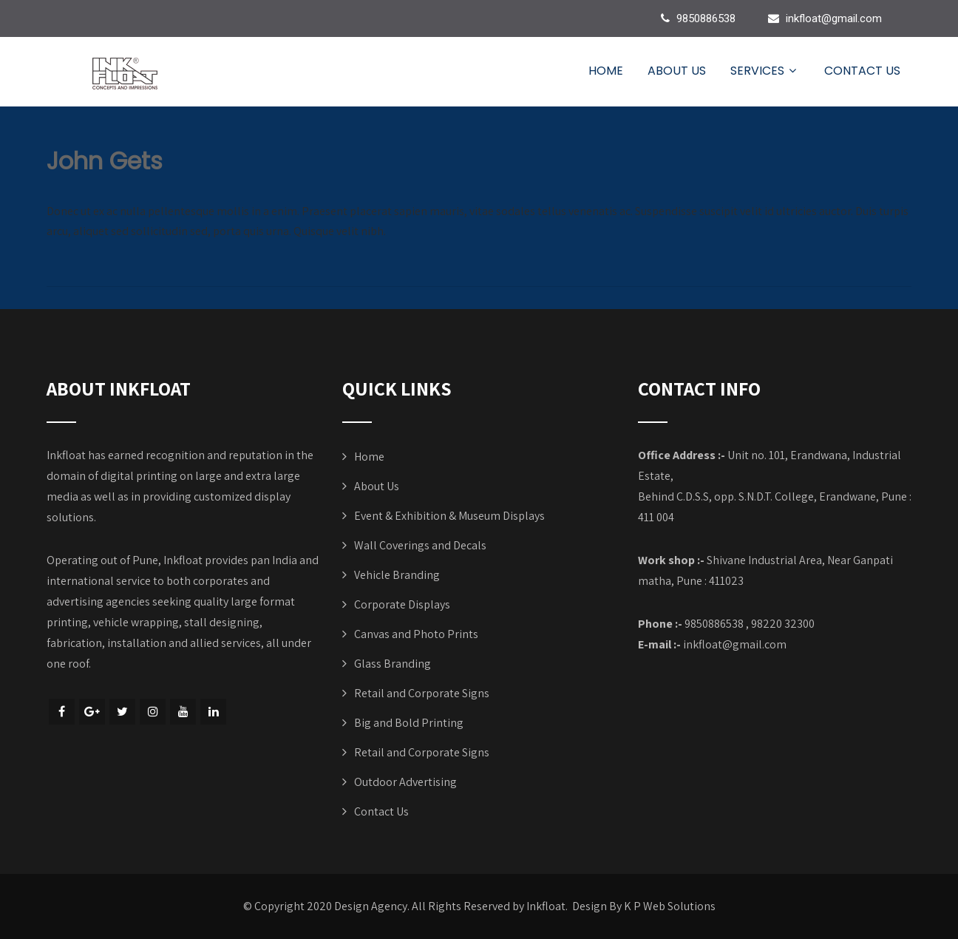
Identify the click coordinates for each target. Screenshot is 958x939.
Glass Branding (392, 663)
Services (765, 70)
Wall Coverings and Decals (420, 545)
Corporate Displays (402, 604)
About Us (677, 70)
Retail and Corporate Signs (421, 693)
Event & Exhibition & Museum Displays (449, 515)
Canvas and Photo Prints (416, 634)
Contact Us (862, 70)
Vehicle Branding (397, 575)
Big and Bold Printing (408, 722)
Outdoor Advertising (405, 782)
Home (605, 70)
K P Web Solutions (670, 906)
